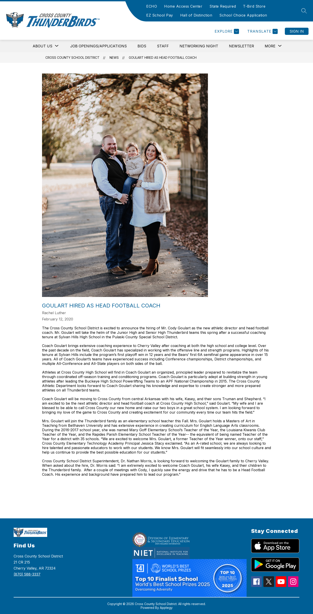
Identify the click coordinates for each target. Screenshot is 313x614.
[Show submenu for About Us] (42, 46)
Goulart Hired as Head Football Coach (163, 57)
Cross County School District (72, 57)
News (114, 57)
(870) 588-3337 (27, 574)
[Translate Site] (262, 31)
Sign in (297, 31)
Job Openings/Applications (98, 46)
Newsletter (241, 46)
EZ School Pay (159, 15)
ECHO (151, 6)
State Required (222, 6)
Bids (141, 46)
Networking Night (199, 46)
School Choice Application (243, 15)
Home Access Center (183, 6)
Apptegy (166, 608)
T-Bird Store (254, 6)
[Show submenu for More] (270, 46)
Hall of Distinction (196, 15)
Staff (163, 46)
